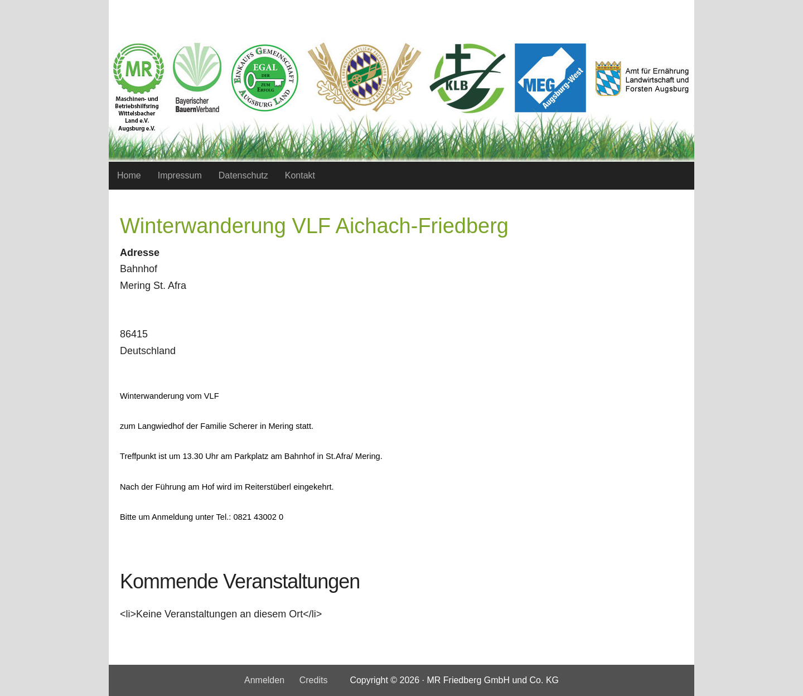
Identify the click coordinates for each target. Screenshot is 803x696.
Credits (313, 680)
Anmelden (264, 680)
